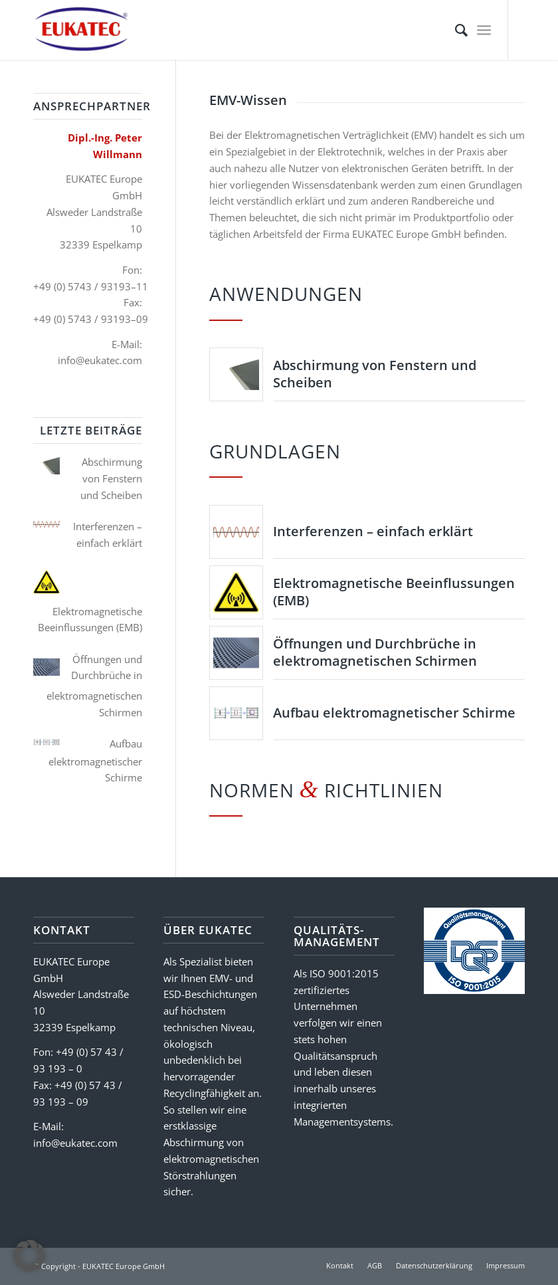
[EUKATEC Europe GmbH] (81, 30)
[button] (29, 1256)
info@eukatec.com (100, 360)
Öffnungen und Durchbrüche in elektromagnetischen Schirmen (375, 652)
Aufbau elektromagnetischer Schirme (394, 713)
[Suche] (455, 30)
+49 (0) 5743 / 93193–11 (90, 286)
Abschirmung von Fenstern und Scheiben (374, 373)
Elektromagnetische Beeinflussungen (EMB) (394, 591)
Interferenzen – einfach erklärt (373, 531)
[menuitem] (455, 30)
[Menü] (484, 30)
